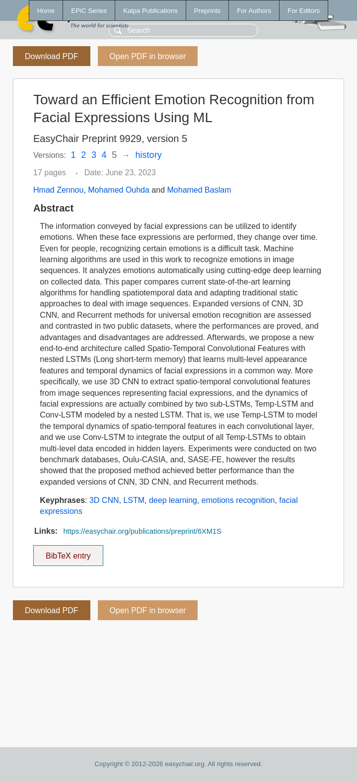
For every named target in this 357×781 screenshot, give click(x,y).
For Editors (303, 10)
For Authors (254, 10)
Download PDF (51, 56)
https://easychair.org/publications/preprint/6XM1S (142, 531)
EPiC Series (89, 10)
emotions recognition (238, 500)
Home (46, 10)
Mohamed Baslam (199, 190)
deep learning (173, 500)
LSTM (133, 500)
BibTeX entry (68, 552)
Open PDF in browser (148, 56)
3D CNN (104, 500)
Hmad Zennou (58, 190)
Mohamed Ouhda (118, 190)
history (149, 155)
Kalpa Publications (150, 10)
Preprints (207, 10)
